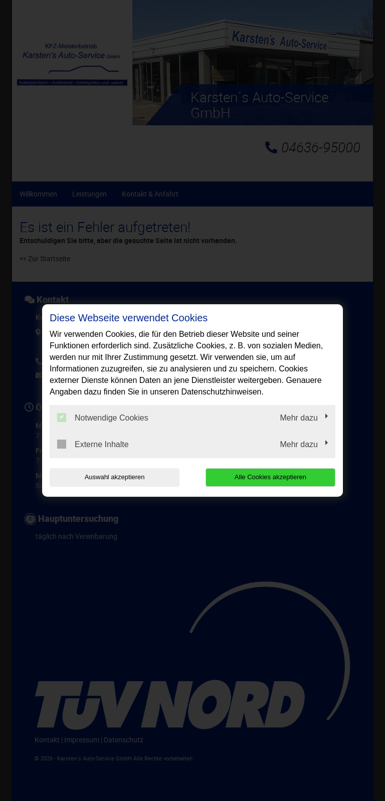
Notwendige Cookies (102, 417)
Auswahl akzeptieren (114, 477)
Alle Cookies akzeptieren (271, 477)
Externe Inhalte (93, 444)
